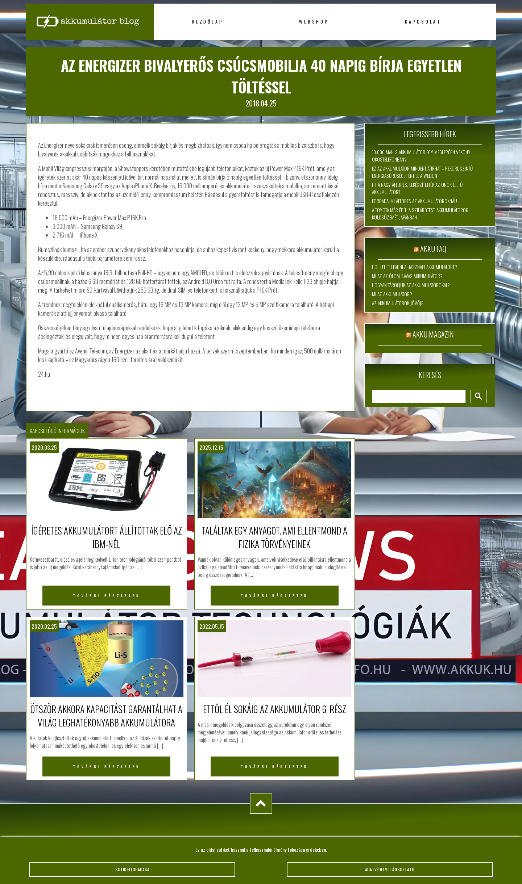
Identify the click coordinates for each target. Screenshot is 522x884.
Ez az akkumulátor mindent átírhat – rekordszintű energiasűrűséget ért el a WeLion (422, 172)
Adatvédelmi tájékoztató (389, 869)
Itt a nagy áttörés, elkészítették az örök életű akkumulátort (417, 188)
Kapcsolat (423, 21)
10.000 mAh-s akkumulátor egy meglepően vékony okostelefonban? (421, 155)
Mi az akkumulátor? (392, 294)
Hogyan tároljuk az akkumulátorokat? (411, 285)
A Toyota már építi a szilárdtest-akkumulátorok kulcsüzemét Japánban (420, 213)
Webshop (314, 21)
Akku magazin (433, 334)
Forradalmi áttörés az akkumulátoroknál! (414, 201)
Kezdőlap (207, 21)
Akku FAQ (433, 248)
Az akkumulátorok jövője (397, 303)
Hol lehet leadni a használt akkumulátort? (414, 267)
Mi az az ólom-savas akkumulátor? (407, 276)
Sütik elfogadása (132, 869)
